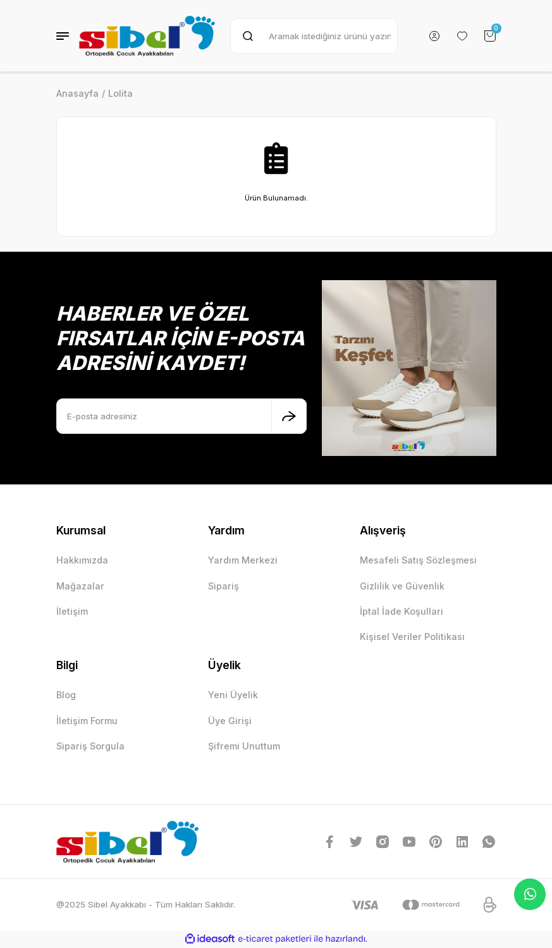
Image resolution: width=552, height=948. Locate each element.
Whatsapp (530, 894)
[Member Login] (434, 36)
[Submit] (289, 416)
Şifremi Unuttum (244, 746)
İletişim (72, 611)
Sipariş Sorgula (90, 746)
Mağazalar (80, 586)
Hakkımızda (82, 560)
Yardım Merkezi (243, 560)
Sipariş (223, 586)
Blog (66, 694)
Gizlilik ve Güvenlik (402, 586)
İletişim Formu (87, 720)
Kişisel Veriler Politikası (412, 636)
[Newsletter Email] (181, 416)
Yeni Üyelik (233, 694)
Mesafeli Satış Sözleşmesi (418, 560)
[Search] (314, 36)
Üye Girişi (230, 720)
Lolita (120, 93)
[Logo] (147, 35)
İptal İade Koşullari (401, 611)
